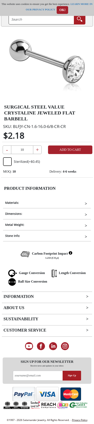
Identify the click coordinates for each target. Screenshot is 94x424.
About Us (13, 307)
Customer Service (24, 330)
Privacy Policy (79, 420)
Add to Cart (70, 149)
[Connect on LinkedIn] (53, 346)
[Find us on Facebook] (41, 346)
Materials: (12, 203)
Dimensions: (13, 214)
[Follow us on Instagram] (65, 346)
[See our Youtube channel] (29, 346)
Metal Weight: (14, 225)
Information (18, 296)
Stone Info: (12, 236)
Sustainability (20, 319)
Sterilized (21, 161)
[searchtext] (41, 19)
